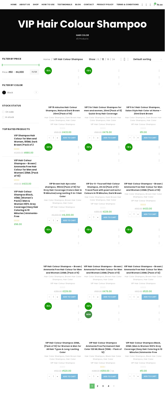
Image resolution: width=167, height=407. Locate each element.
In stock (9, 120)
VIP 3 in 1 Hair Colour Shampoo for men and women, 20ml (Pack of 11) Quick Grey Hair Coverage (103, 114)
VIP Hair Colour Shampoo (62, 126)
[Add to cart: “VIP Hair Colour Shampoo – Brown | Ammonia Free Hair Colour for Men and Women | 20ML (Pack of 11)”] (109, 305)
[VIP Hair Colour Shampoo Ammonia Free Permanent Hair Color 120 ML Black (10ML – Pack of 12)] (103, 330)
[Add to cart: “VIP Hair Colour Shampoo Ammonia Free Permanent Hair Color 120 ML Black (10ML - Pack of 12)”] (109, 385)
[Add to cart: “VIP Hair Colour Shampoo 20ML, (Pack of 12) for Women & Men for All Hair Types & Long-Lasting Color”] (69, 385)
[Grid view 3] (124, 63)
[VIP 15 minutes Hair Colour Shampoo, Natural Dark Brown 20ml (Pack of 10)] (62, 88)
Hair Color (73, 122)
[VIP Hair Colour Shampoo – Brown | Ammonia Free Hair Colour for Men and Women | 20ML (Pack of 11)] (103, 250)
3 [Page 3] (103, 395)
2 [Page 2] (97, 395)
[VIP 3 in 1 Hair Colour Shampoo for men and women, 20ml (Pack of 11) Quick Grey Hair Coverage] (103, 88)
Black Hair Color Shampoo (104, 366)
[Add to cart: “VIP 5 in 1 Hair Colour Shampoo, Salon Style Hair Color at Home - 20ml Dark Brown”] (150, 140)
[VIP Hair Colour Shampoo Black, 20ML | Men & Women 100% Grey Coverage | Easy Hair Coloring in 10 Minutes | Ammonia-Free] (144, 330)
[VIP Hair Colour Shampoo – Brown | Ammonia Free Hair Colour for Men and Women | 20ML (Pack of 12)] (144, 250)
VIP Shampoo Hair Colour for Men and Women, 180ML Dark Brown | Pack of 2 (25, 143)
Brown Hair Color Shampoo (63, 207)
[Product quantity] (53, 140)
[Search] (142, 6)
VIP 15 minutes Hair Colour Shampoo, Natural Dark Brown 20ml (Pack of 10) (62, 112)
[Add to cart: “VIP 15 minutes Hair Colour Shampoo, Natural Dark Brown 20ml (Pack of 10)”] (69, 140)
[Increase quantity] (57, 140)
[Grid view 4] (128, 63)
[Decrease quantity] (49, 140)
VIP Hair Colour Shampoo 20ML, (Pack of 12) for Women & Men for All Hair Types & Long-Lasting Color (62, 356)
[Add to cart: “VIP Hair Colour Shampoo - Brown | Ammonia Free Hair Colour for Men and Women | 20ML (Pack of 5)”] (69, 305)
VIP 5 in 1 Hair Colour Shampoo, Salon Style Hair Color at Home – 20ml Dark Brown (144, 112)
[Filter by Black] (17, 95)
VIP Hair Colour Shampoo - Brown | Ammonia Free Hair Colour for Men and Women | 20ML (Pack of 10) (26, 171)
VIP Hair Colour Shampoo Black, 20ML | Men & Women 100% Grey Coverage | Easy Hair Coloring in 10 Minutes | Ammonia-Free (143, 356)
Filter (34, 75)
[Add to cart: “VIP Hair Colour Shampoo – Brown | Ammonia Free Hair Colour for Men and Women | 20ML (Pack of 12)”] (150, 305)
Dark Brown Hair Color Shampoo (63, 121)
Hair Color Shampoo (56, 119)
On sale (9, 115)
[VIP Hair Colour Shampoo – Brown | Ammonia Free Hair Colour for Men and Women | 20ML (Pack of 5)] (62, 250)
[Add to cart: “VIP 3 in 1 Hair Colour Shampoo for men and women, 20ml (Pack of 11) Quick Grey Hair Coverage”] (109, 143)
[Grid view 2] (121, 63)
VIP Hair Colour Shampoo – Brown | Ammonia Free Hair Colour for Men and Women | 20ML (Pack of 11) (103, 277)
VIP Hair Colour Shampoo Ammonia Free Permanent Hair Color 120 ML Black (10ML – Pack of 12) (103, 356)
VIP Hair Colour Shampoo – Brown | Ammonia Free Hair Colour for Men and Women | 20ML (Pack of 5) (62, 277)
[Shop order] (148, 62)
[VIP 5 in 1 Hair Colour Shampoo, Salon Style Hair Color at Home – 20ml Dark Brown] (144, 88)
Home (46, 62)
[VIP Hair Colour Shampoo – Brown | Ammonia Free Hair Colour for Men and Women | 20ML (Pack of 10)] (144, 167)
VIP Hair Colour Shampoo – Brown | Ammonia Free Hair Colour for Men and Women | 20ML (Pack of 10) (143, 194)
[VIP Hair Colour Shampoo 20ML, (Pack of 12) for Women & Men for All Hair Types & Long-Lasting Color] (62, 330)
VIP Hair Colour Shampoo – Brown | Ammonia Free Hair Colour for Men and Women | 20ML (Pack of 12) (143, 277)
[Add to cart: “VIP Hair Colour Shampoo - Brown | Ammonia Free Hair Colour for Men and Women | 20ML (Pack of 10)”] (150, 223)
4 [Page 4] (108, 395)
